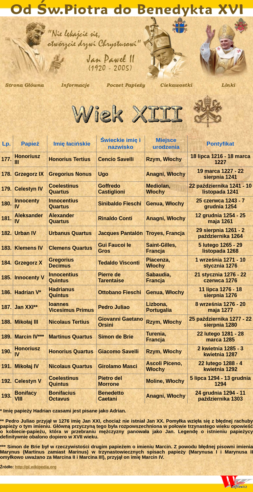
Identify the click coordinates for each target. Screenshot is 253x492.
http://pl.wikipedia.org (35, 467)
